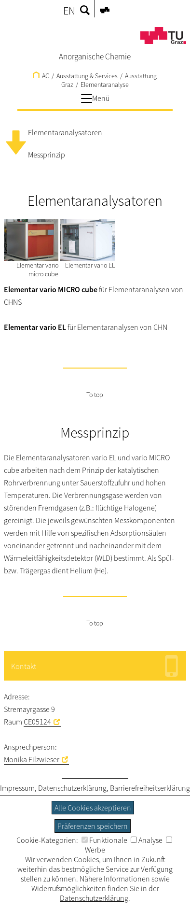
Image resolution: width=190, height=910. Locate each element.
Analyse (147, 840)
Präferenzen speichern (92, 826)
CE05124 (37, 721)
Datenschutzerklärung (72, 788)
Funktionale (104, 840)
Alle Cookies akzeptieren (92, 807)
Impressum (17, 788)
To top (94, 394)
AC (41, 75)
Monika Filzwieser (31, 759)
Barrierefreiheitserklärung (150, 788)
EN (69, 10)
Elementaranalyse (105, 84)
